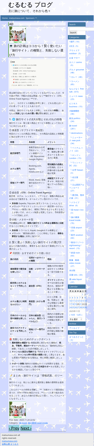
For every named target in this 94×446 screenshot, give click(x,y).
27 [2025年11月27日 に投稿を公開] (78, 307)
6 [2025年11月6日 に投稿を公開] (77, 297)
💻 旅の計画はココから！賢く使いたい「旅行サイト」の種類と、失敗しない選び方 (36, 50)
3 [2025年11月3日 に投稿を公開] (70, 297)
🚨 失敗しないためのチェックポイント (24, 82)
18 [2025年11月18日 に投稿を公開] (73, 304)
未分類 (72, 270)
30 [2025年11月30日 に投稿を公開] (86, 307)
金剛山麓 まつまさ (10, 444)
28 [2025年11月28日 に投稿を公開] (80, 307)
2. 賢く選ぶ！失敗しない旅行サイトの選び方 (23, 76)
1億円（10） (75, 41)
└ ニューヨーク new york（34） (75, 140)
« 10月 (72, 314)
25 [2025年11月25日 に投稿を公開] (73, 307)
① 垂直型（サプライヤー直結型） (22, 68)
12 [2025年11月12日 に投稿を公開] (75, 300)
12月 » (79, 314)
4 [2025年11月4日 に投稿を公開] (72, 297)
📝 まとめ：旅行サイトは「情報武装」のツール (24, 85)
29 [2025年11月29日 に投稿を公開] (83, 307)
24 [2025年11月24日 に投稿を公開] (70, 307)
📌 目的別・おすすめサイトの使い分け (24, 79)
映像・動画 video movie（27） (74, 263)
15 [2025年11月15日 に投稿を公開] (83, 300)
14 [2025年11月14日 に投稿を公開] (80, 300)
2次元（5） (74, 46)
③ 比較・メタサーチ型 (19, 74)
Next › (25, 428)
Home (5, 18)
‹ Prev (14, 428)
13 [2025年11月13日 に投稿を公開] (78, 300)
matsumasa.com (16, 18)
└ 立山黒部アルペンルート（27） (76, 187)
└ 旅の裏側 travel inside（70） (75, 220)
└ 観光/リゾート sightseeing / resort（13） (76, 245)
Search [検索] (73, 32)
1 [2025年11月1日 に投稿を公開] (82, 294)
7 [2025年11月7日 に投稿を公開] (80, 297)
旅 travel (23, 422)
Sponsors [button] (30, 18)
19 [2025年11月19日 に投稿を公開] (75, 304)
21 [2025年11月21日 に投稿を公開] (80, 304)
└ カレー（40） (76, 77)
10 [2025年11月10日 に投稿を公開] (70, 300)
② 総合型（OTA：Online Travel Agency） (25, 71)
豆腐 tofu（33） (76, 274)
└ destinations (76, 133)
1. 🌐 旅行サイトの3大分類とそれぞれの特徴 (23, 65)
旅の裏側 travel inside (38, 422)
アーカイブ (74, 328)
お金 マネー (74, 57)
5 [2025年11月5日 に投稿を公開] (75, 297)
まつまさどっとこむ (76, 338)
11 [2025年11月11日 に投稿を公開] (73, 300)
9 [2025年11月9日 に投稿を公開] (85, 297)
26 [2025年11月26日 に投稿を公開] (75, 307)
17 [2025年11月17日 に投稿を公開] (70, 304)
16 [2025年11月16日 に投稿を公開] (86, 300)
